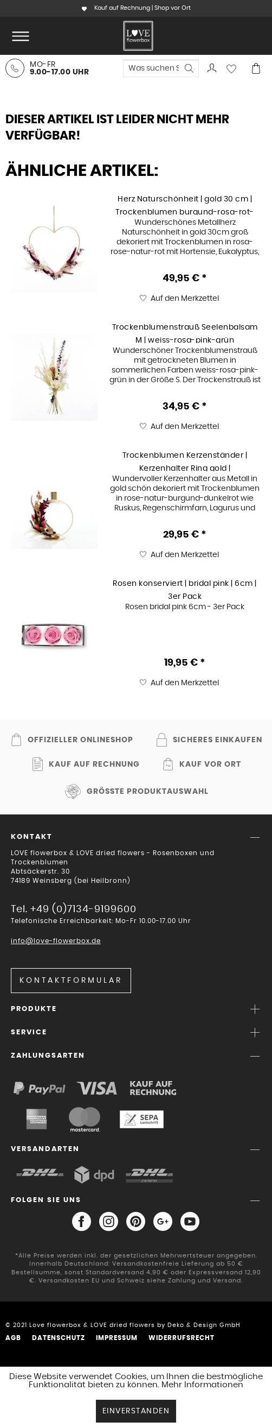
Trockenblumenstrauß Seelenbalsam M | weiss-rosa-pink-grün (185, 333)
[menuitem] (18, 36)
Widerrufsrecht (181, 1338)
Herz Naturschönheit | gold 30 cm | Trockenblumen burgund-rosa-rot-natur (184, 205)
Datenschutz (58, 1338)
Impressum (117, 1338)
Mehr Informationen (202, 1385)
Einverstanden (136, 1411)
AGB (13, 1338)
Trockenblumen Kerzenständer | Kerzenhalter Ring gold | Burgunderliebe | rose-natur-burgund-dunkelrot (185, 461)
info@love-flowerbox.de (56, 941)
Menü (20, 31)
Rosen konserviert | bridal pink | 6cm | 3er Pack (185, 589)
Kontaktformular (71, 980)
